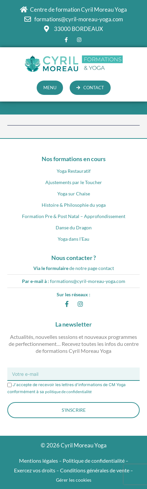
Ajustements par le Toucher (73, 182)
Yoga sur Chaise (73, 193)
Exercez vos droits (34, 470)
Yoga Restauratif (74, 171)
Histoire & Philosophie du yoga (74, 205)
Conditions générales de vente (94, 470)
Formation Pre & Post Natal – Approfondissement (73, 216)
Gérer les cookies (73, 480)
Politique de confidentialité (94, 460)
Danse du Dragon (74, 227)
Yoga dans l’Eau (73, 239)
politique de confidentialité (68, 391)
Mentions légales (38, 460)
